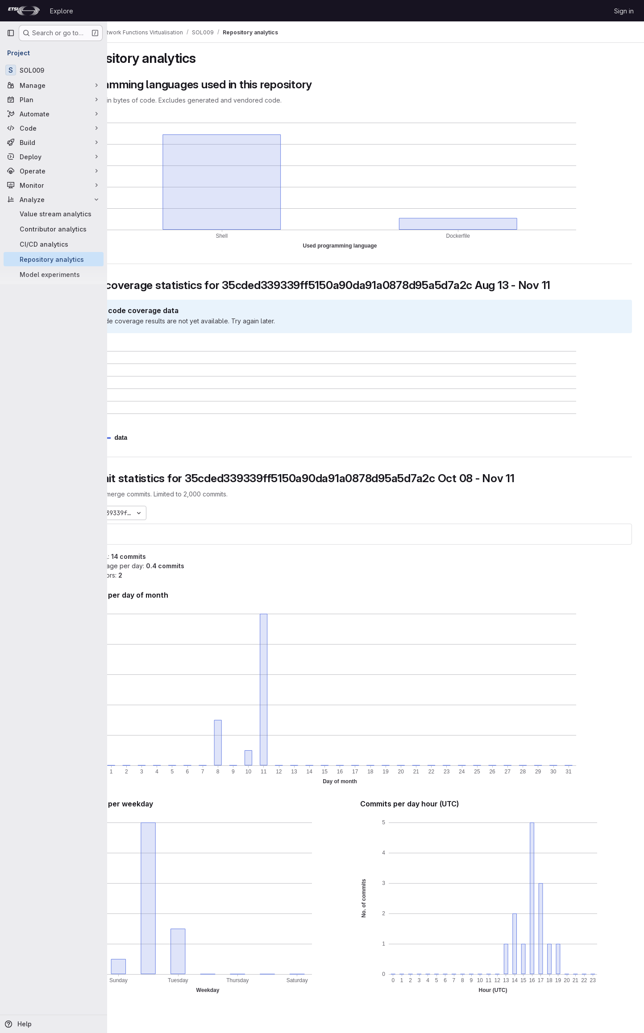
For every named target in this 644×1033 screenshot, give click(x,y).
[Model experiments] (54, 274)
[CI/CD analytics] (54, 244)
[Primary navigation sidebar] (11, 33)
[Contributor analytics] (54, 229)
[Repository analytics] (54, 259)
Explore (61, 11)
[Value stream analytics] (54, 214)
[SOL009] (54, 70)
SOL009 (137, 534)
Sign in (624, 11)
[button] (163, 437)
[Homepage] (24, 11)
